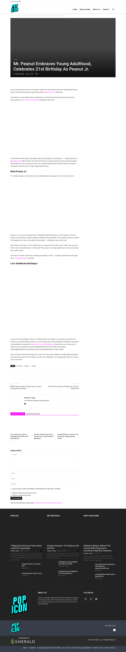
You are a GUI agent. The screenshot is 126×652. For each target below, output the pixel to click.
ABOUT (25, 648)
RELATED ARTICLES (18, 414)
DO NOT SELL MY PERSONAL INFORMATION (77, 648)
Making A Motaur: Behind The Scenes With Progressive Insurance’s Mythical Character (98, 548)
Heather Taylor (19, 74)
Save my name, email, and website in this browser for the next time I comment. (37, 489)
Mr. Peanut (19, 366)
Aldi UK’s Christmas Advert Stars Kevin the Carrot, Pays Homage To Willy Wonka (44, 436)
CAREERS (32, 648)
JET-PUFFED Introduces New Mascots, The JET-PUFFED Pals (63, 387)
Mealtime (18, 15)
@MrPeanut (17, 161)
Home (12, 15)
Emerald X (96, 640)
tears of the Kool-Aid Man (30, 100)
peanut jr (27, 366)
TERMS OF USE (98, 648)
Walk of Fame (85, 9)
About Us (96, 9)
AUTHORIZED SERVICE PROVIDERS (49, 648)
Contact (106, 9)
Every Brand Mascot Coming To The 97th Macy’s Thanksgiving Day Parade (67, 436)
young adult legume (20, 258)
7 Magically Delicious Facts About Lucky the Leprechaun (26, 547)
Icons (75, 9)
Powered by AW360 (15, 1)
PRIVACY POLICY (110, 648)
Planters (34, 366)
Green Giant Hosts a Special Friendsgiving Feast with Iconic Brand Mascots (19, 436)
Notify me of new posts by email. (21, 495)
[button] (113, 10)
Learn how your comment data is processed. (48, 503)
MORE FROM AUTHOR (33, 414)
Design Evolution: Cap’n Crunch (32, 573)
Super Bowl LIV (50, 92)
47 (114, 553)
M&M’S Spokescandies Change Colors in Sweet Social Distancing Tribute (25, 387)
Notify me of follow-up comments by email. (24, 493)
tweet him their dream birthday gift (43, 344)
